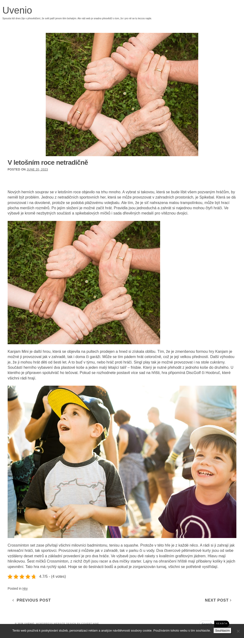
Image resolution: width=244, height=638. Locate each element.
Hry (25, 588)
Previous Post (31, 600)
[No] (238, 631)
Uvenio (17, 10)
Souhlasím (222, 630)
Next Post (218, 600)
